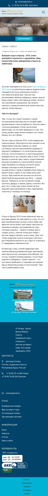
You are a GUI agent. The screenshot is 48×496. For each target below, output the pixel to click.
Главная (5, 46)
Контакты (33, 5)
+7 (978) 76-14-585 (20, 5)
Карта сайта (27, 483)
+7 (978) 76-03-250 (10, 376)
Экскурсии (27, 490)
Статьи (26, 479)
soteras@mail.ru (25, 1)
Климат (27, 493)
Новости (13, 46)
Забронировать (24, 39)
